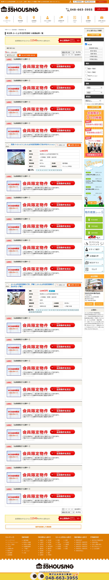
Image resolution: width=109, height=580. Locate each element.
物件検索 (26, 540)
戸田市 (49, 555)
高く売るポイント (97, 546)
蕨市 (49, 552)
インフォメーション (12, 542)
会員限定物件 (27, 546)
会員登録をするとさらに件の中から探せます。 (48, 40)
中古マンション (92, 75)
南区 (66, 548)
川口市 (49, 550)
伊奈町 (41, 550)
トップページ (11, 540)
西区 (58, 540)
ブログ (9, 546)
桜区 (66, 540)
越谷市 (49, 548)
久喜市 (41, 542)
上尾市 (49, 544)
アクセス (99, 304)
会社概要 (89, 304)
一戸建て (26, 548)
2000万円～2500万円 (81, 542)
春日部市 (50, 546)
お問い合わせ (101, 9)
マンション (27, 550)
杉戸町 (49, 542)
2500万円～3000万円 (81, 544)
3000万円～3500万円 (81, 546)
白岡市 (41, 555)
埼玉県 (88, 44)
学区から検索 (27, 544)
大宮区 (59, 544)
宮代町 (49, 540)
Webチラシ (10, 550)
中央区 (67, 542)
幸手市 (41, 544)
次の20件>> (78, 55)
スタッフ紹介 (11, 544)
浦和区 (67, 544)
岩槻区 (59, 548)
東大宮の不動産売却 (97, 540)
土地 (88, 79)
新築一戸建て (91, 68)
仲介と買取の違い (97, 544)
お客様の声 (10, 548)
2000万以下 (79, 540)
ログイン (101, 1)
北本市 (41, 546)
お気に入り (89, 1)
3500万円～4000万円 (81, 548)
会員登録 (9, 555)
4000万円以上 (79, 550)
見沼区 (59, 546)
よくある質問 (95, 548)
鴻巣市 (41, 540)
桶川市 (41, 548)
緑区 (66, 546)
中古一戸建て (91, 72)
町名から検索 (27, 542)
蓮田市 (41, 552)
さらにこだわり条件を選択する (94, 104)
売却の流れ (95, 542)
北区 (58, 542)
